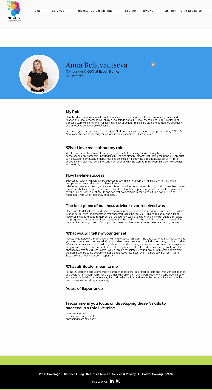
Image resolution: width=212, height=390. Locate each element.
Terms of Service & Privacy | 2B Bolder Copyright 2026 (136, 374)
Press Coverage (49, 374)
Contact (69, 374)
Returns (91, 374)
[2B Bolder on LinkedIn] (111, 380)
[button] (58, 10)
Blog (80, 374)
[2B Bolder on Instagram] (118, 380)
